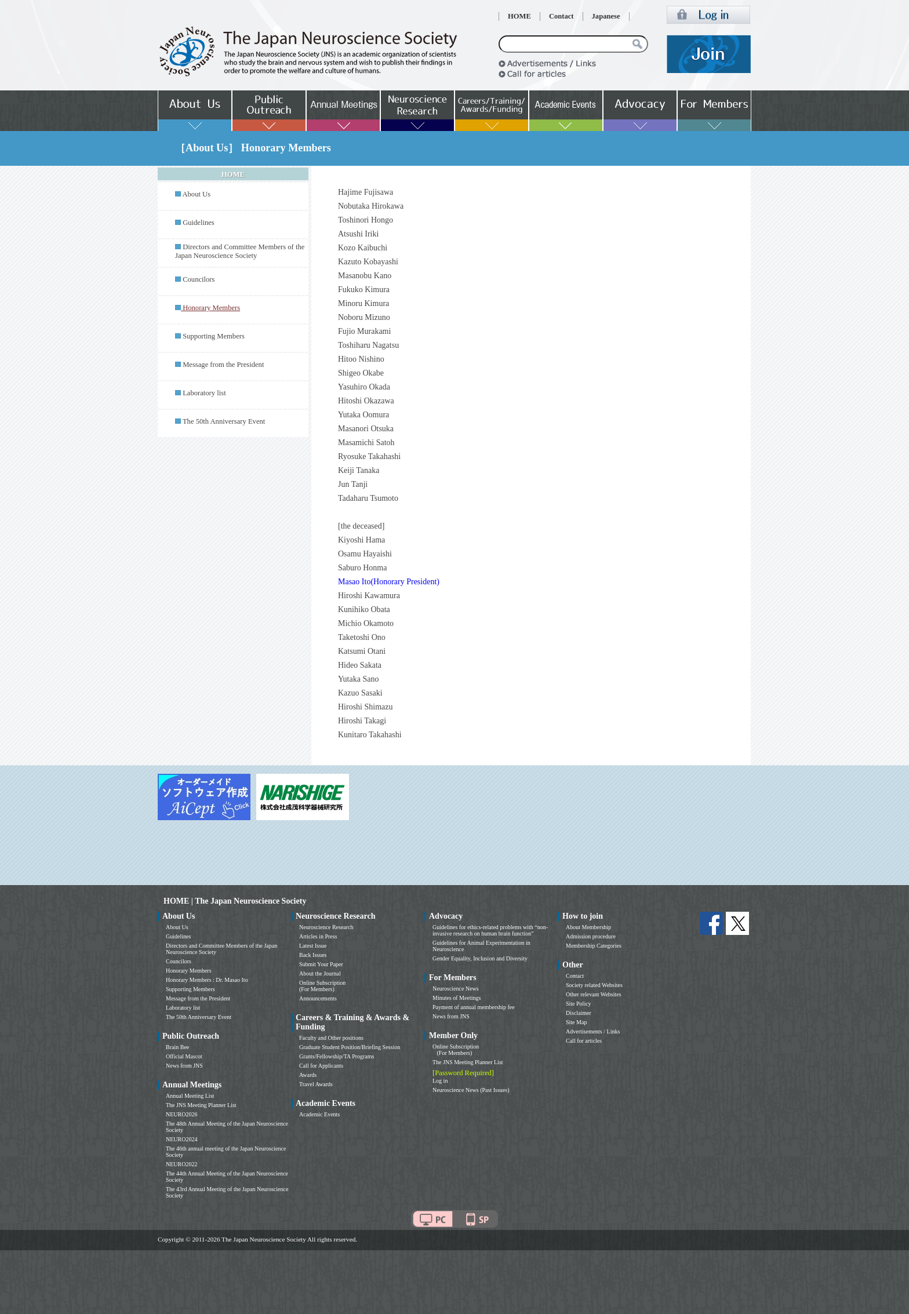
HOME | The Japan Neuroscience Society (234, 901)
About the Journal (320, 973)
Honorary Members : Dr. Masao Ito (207, 980)
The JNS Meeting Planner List (201, 1105)
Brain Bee (177, 1047)
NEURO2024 (181, 1139)
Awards (308, 1075)
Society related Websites (594, 985)
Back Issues (313, 955)
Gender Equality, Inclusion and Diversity (480, 958)
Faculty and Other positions (331, 1038)
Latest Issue (313, 945)
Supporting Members (214, 336)
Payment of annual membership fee (473, 1007)
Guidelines (198, 223)
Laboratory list (204, 393)
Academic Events (319, 1114)
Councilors (198, 279)
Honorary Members (189, 970)
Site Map (576, 1022)
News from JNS (184, 1065)
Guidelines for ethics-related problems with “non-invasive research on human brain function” (490, 930)
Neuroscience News (455, 988)
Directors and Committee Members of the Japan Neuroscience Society (239, 251)
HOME (519, 16)
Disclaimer (578, 1013)
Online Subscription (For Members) (322, 986)
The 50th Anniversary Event (224, 421)
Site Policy (578, 1003)
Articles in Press (318, 936)
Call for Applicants (321, 1065)
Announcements (318, 998)
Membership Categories (593, 945)
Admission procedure (591, 936)
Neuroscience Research (326, 927)
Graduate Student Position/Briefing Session (349, 1047)
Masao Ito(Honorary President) (388, 581)
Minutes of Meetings (456, 998)
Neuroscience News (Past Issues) (470, 1090)
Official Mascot (184, 1056)
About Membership (588, 927)
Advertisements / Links (593, 1031)
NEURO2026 (181, 1114)
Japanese (606, 16)
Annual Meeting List (190, 1096)
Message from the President (223, 365)
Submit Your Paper (321, 964)
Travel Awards (316, 1084)
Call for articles (584, 1041)
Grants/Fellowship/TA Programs (336, 1056)
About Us (196, 194)
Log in (440, 1081)
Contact (561, 16)
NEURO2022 (181, 1164)
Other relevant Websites (593, 994)
